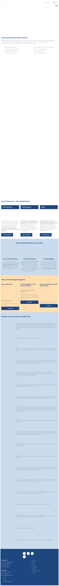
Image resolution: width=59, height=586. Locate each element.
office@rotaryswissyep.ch (8, 576)
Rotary (33, 565)
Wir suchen (47, 2)
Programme (34, 567)
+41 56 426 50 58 (6, 574)
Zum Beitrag (10, 308)
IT (57, 2)
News (33, 563)
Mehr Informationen (7, 234)
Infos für (34, 569)
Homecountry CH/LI (36, 571)
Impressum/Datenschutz (8, 582)
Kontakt (33, 573)
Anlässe (33, 561)
